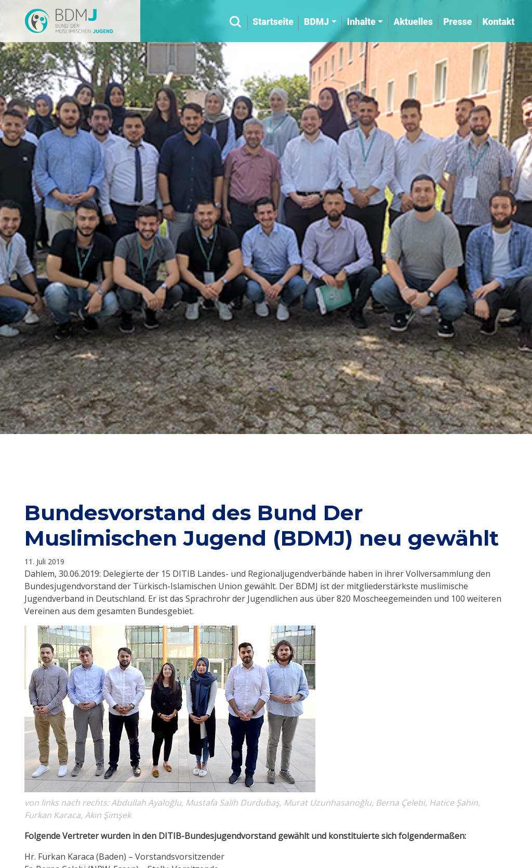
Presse (457, 22)
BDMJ (316, 22)
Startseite (273, 22)
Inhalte (361, 22)
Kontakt (499, 22)
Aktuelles (412, 22)
